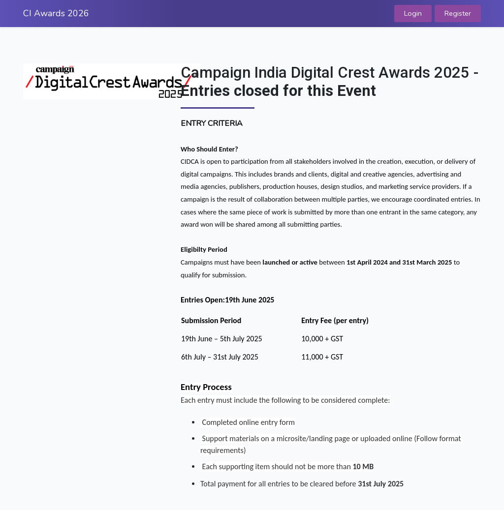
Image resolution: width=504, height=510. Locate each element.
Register (457, 13)
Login (413, 13)
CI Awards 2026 (56, 13)
